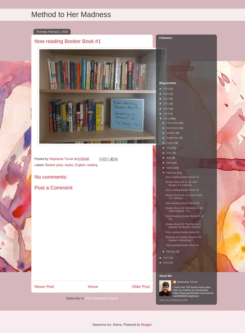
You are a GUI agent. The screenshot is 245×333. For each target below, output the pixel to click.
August (170, 142)
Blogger (146, 324)
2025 (166, 88)
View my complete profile (173, 300)
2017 (166, 257)
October (171, 132)
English (80, 165)
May (169, 157)
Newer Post (44, 287)
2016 (166, 262)
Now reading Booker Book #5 (182, 189)
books (69, 165)
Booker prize (54, 165)
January (171, 251)
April (169, 162)
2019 (166, 113)
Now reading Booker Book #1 (182, 245)
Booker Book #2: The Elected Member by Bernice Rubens (183, 226)
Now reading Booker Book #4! (183, 203)
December (172, 122)
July (169, 147)
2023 (166, 93)
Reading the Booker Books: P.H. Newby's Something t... (184, 239)
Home (93, 287)
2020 (166, 108)
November (172, 127)
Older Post (141, 287)
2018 (166, 118)
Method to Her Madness (71, 14)
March (170, 167)
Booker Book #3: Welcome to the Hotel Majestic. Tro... (184, 210)
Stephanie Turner (187, 281)
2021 (166, 103)
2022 (166, 98)
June (169, 152)
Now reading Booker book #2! (182, 232)
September (173, 137)
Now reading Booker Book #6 (182, 177)
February (171, 172)
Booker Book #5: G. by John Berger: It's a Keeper (182, 183)
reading (92, 165)
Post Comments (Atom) (101, 298)
